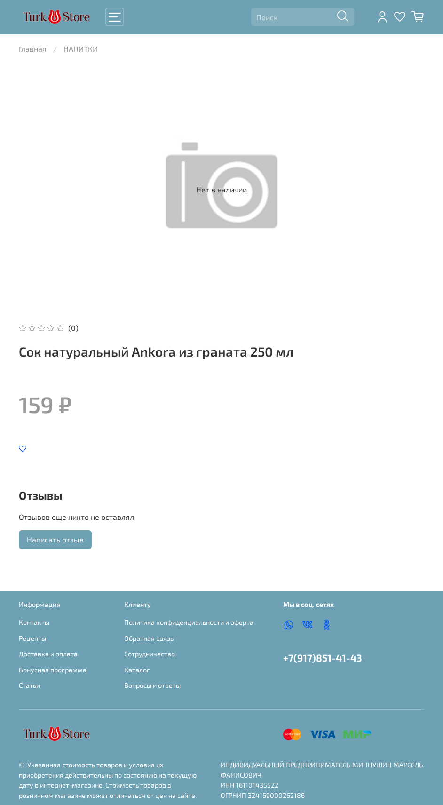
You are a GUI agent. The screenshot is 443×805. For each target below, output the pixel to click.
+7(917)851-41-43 (322, 657)
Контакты (34, 622)
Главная (33, 48)
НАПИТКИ (80, 48)
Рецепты (32, 638)
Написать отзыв (55, 539)
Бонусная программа (53, 670)
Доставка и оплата (48, 654)
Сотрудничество (149, 654)
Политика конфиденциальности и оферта (188, 622)
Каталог (137, 670)
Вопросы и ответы (152, 685)
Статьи (29, 685)
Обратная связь (149, 638)
